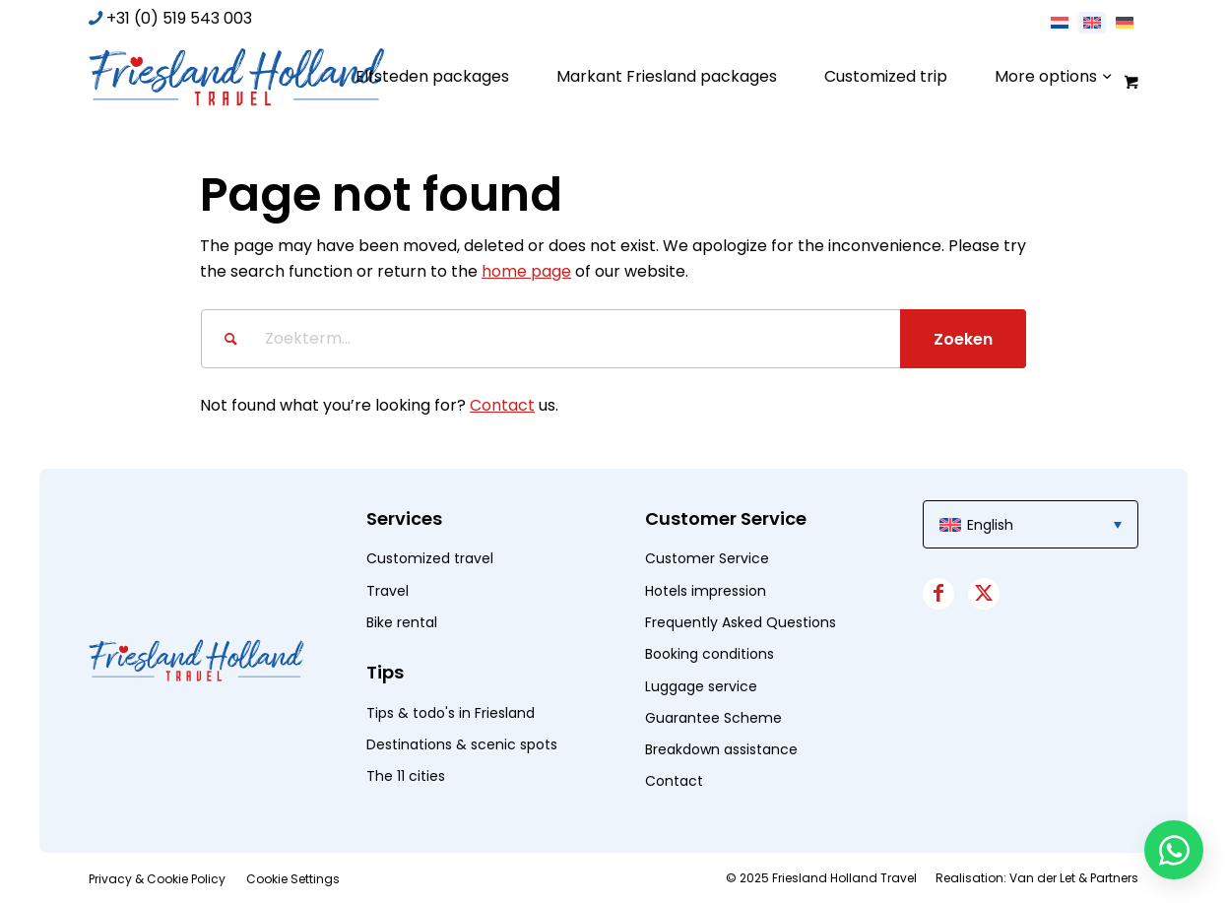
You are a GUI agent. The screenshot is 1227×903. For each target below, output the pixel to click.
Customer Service (707, 558)
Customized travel (429, 558)
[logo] (236, 76)
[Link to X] (984, 594)
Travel (387, 591)
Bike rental (401, 622)
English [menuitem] (990, 525)
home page (526, 271)
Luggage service (701, 686)
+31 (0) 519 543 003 (179, 18)
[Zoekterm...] (613, 338)
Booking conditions (709, 654)
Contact (502, 405)
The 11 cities (405, 776)
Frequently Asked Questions (740, 622)
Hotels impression (705, 591)
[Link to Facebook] (938, 594)
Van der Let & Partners (1073, 878)
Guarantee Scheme (713, 718)
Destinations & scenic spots (461, 744)
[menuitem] (432, 76)
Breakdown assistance (721, 749)
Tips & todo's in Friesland (450, 713)
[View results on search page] (963, 338)
